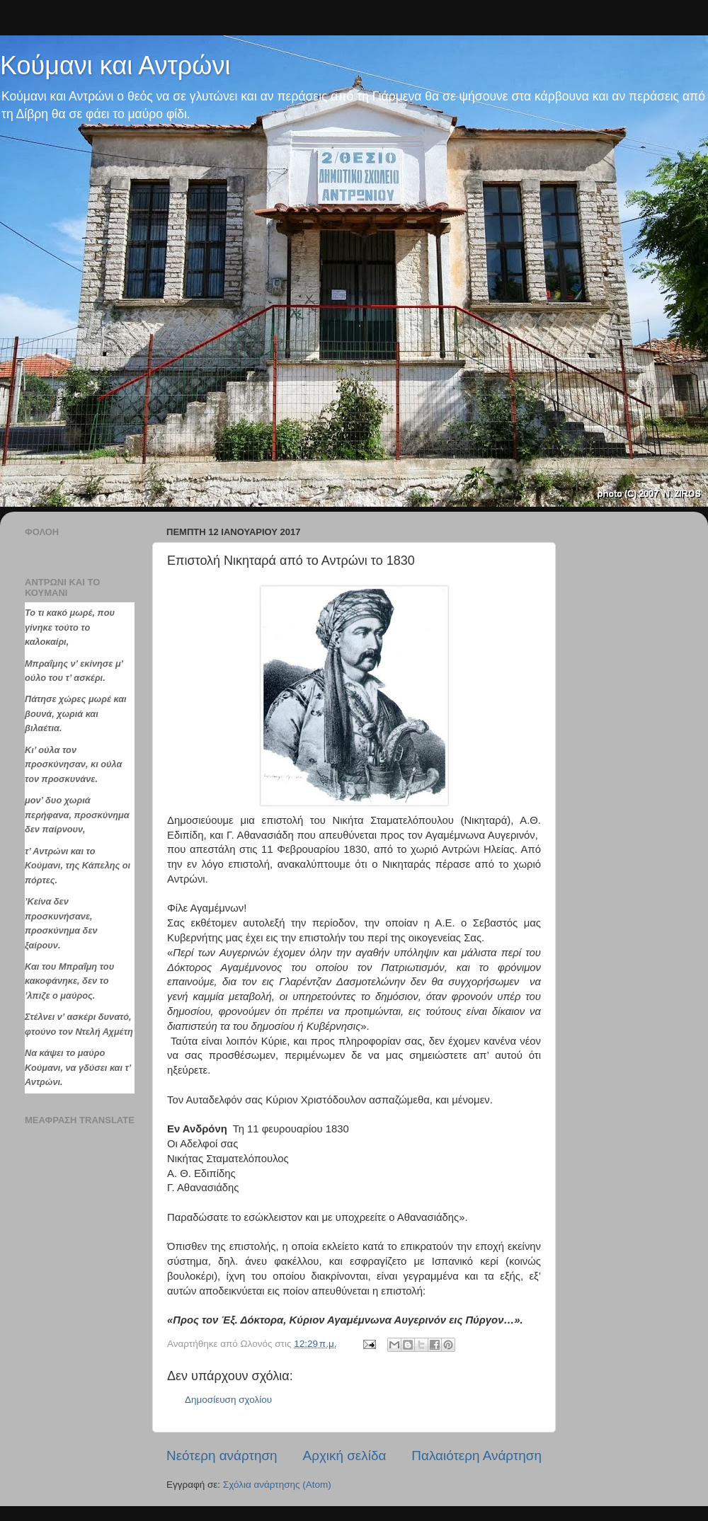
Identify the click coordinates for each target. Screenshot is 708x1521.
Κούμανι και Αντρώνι (115, 65)
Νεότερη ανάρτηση (222, 1455)
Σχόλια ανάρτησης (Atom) (277, 1484)
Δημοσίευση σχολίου (228, 1399)
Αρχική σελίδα (345, 1455)
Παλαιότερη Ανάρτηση (476, 1455)
